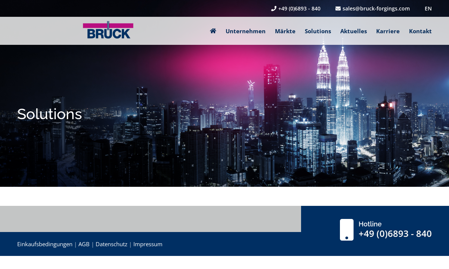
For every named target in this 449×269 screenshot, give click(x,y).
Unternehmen (246, 31)
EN (428, 8)
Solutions (318, 31)
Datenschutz (111, 244)
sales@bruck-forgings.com (372, 8)
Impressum (147, 244)
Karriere (388, 31)
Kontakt (420, 31)
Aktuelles (353, 31)
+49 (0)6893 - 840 (296, 8)
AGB (84, 244)
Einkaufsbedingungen (44, 244)
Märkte (285, 31)
